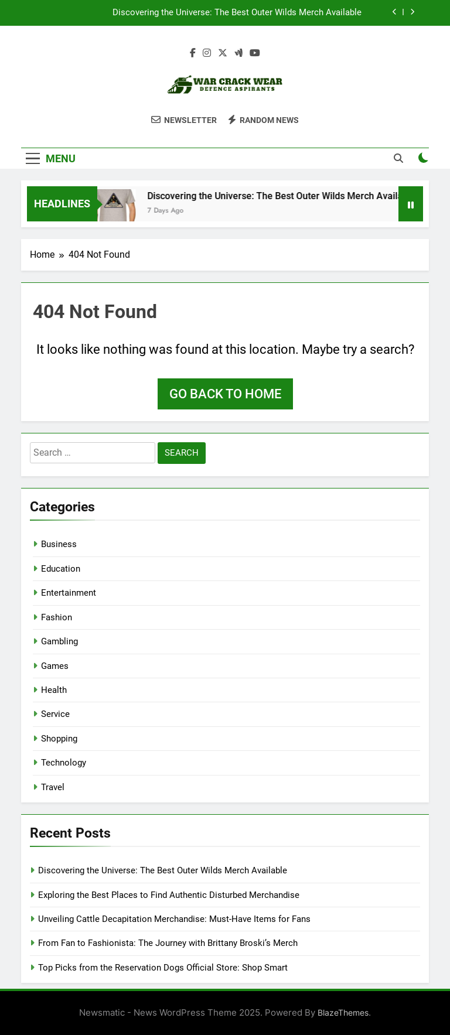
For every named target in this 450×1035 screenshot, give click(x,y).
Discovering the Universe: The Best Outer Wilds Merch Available (237, 13)
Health (54, 690)
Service (55, 714)
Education (60, 568)
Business (59, 544)
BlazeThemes (343, 1012)
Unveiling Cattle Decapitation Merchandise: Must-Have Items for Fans (174, 919)
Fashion (56, 617)
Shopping (59, 738)
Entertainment (68, 592)
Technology (63, 762)
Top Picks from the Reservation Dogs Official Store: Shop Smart (163, 967)
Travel (52, 787)
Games (55, 666)
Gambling (59, 641)
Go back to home (225, 394)
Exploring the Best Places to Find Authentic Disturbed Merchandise (168, 895)
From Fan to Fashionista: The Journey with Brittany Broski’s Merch (168, 943)
